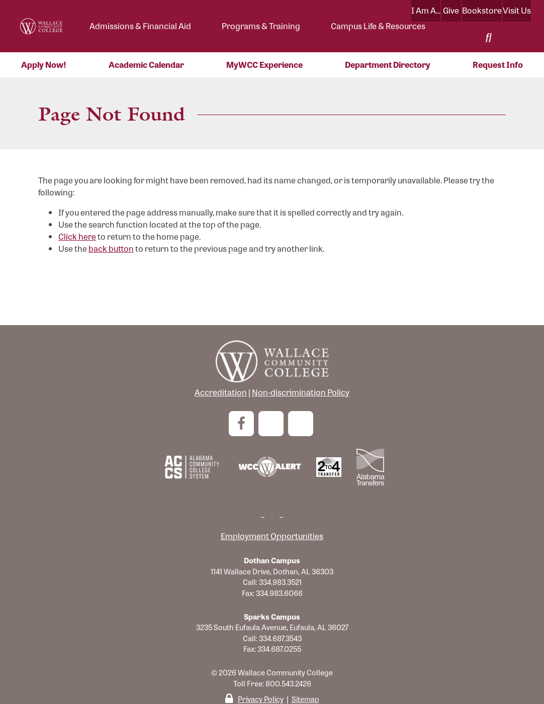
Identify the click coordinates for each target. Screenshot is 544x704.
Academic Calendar (146, 64)
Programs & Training (261, 26)
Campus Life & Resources (378, 26)
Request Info (498, 64)
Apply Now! (43, 64)
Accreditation (221, 392)
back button (111, 248)
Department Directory (387, 64)
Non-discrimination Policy (300, 392)
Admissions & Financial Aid (140, 26)
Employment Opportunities (272, 536)
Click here (77, 236)
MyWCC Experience (264, 64)
